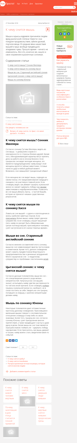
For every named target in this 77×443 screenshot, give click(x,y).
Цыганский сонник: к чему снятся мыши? (25, 76)
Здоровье (38, 4)
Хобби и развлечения (12, 14)
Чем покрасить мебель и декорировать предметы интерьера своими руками (64, 124)
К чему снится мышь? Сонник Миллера (24, 65)
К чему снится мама (13, 124)
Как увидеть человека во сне (17, 127)
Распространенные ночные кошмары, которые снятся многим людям (26, 365)
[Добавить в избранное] (47, 29)
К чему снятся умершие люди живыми (42, 393)
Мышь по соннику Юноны (19, 79)
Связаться (65, 24)
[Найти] (73, 7)
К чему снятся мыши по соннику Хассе (24, 69)
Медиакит (61, 22)
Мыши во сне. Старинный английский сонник (27, 72)
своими (43, 187)
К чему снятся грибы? (16, 359)
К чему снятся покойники (18, 361)
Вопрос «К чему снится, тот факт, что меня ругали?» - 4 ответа (27, 132)
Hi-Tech (25, 4)
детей (45, 259)
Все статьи (64, 144)
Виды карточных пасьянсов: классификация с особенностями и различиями (63, 94)
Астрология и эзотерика (27, 14)
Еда (18, 4)
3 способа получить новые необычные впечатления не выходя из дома (63, 109)
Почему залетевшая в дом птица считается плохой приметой (11, 415)
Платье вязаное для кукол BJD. (63, 137)
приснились (11, 218)
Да (23, 347)
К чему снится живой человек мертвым (9, 393)
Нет (33, 347)
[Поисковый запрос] (64, 7)
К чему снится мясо (25, 390)
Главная (2, 14)
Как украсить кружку (63, 61)
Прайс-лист (68, 22)
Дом (31, 4)
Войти (74, 11)
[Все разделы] (75, 3)
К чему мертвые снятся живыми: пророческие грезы (44, 414)
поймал (45, 285)
